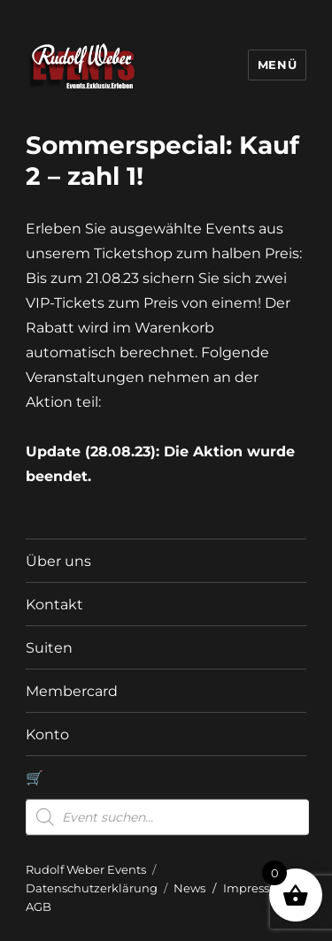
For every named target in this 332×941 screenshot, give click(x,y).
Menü (277, 64)
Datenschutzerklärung (92, 888)
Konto (47, 734)
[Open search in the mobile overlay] (167, 817)
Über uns (58, 561)
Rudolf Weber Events (86, 869)
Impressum (256, 888)
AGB (38, 906)
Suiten (49, 647)
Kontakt (54, 604)
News (189, 888)
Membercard (72, 691)
